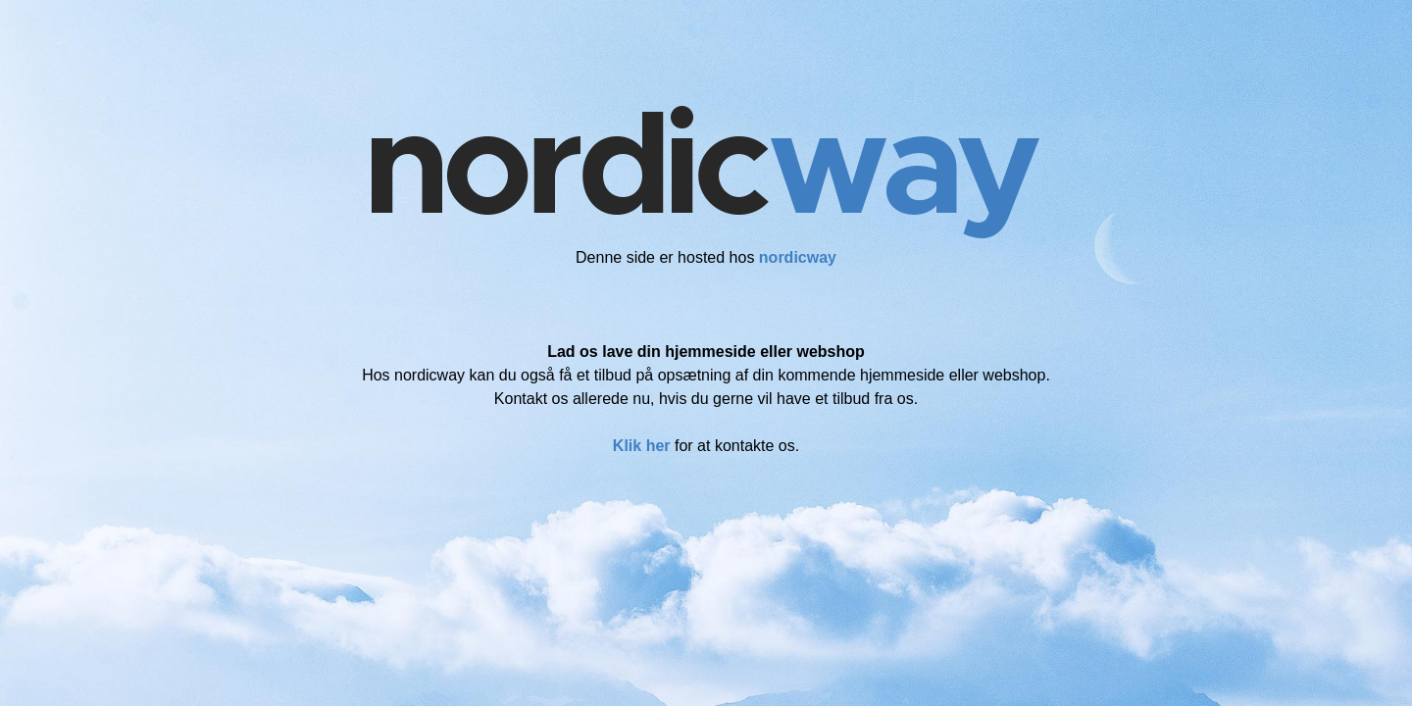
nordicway (797, 257)
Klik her (642, 445)
